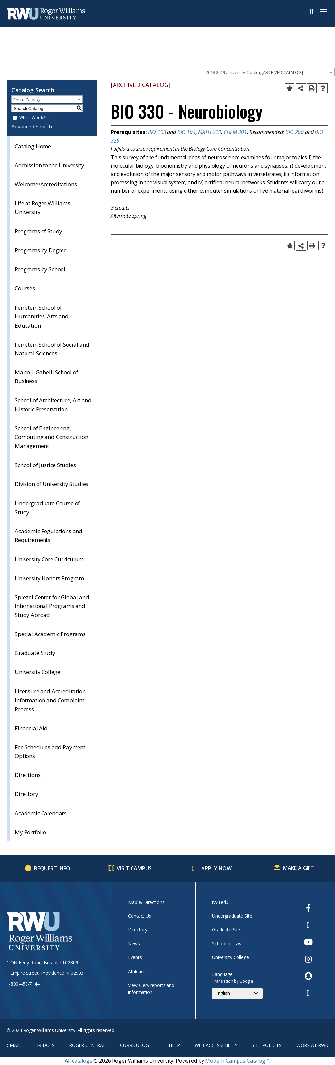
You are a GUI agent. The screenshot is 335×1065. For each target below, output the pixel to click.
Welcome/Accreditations (46, 184)
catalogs (82, 1060)
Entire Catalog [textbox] (26, 100)
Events (135, 957)
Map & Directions (146, 902)
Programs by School (40, 269)
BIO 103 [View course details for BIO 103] (157, 132)
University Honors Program (49, 578)
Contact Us (139, 916)
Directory (26, 794)
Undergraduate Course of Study (47, 507)
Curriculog (134, 1045)
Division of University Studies (51, 484)
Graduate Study (35, 653)
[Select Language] (237, 993)
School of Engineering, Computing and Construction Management (51, 436)
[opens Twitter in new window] (308, 925)
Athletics (137, 971)
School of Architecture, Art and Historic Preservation (53, 405)
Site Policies (267, 1045)
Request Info (52, 868)
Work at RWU (312, 1045)
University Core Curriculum (49, 559)
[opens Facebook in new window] (308, 908)
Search (311, 11)
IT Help (171, 1045)
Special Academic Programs (50, 634)
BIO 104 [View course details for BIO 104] (186, 132)
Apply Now (216, 868)
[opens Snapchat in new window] (308, 976)
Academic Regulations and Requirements (48, 535)
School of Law (227, 943)
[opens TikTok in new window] (308, 993)
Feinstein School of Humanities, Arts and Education (42, 316)
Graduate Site (226, 929)
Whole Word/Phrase (37, 118)
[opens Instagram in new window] (308, 959)
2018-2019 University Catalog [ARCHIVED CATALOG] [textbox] (254, 72)
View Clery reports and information (151, 988)
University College (37, 672)
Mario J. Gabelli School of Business (46, 376)
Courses (25, 288)
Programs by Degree (41, 250)
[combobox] (269, 72)
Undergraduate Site (232, 916)
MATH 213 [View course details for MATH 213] (209, 132)
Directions (27, 775)
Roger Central (87, 1045)
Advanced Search (31, 126)
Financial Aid (31, 728)
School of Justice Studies (45, 465)
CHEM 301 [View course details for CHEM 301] (235, 132)
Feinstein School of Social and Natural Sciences (52, 349)
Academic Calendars (41, 813)
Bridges (45, 1045)
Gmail (14, 1045)
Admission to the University (49, 165)
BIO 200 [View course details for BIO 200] (294, 132)
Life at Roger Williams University (42, 207)
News (134, 943)
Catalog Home (33, 146)
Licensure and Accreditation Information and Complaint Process (50, 700)
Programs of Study (38, 231)
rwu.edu (220, 902)
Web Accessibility (216, 1045)
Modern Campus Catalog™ (237, 1060)
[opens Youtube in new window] (308, 942)
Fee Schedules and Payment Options (50, 751)
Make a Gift (298, 867)
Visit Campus (134, 868)
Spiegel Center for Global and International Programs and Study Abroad (52, 605)
